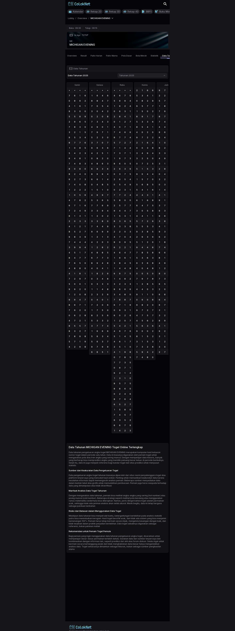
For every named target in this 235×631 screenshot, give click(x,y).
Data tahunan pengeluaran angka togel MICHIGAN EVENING (97, 452)
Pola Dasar (126, 55)
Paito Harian (96, 55)
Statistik (154, 55)
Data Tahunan (168, 56)
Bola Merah (141, 55)
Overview (72, 55)
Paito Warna (112, 55)
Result (84, 55)
